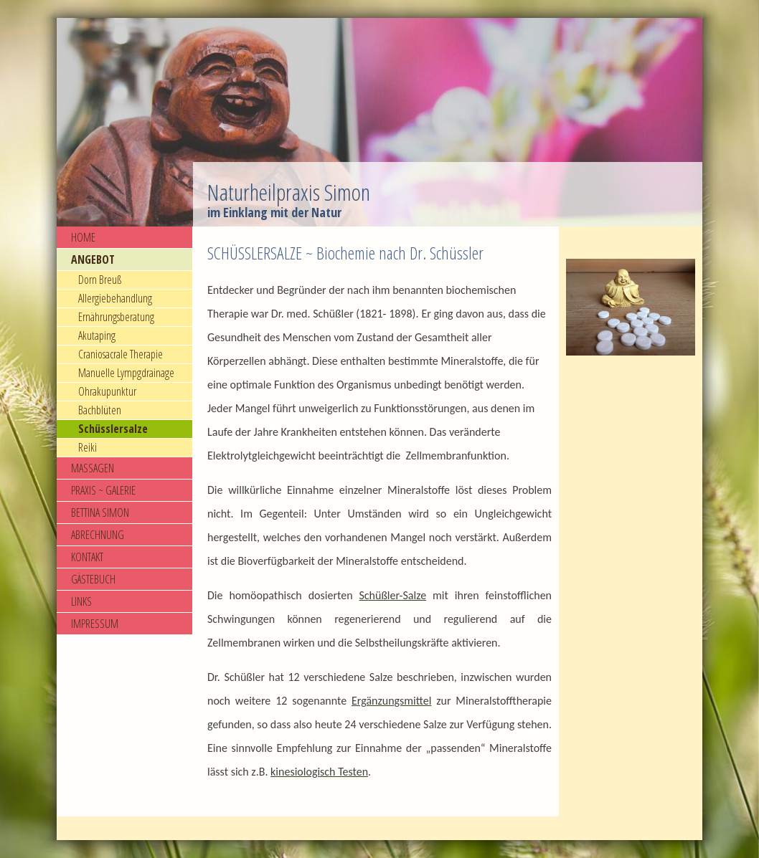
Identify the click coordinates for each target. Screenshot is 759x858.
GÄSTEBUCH (93, 579)
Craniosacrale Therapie (120, 354)
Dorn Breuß (99, 279)
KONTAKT (87, 557)
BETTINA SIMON (100, 512)
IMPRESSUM (94, 623)
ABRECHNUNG (97, 535)
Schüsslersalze (113, 429)
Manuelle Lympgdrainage (126, 373)
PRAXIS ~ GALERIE (103, 490)
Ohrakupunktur (107, 391)
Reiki (87, 447)
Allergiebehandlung (115, 298)
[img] (379, 122)
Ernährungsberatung (116, 317)
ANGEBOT (93, 259)
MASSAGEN (92, 468)
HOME (83, 237)
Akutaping (97, 335)
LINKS (81, 601)
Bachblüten (99, 410)
